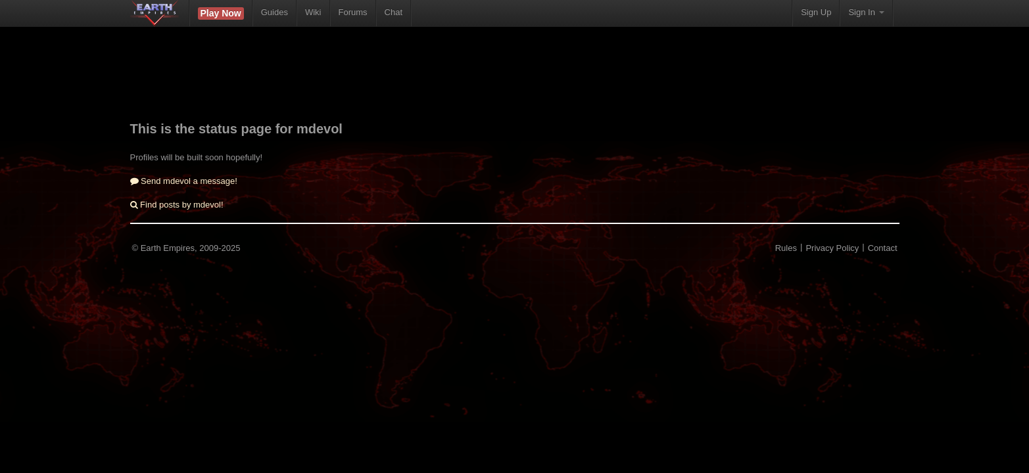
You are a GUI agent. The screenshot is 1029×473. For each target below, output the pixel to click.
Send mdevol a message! (183, 181)
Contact (882, 248)
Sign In (866, 12)
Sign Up (816, 12)
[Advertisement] (514, 82)
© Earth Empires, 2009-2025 (186, 248)
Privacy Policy (832, 248)
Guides (274, 12)
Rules (786, 248)
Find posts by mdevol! (177, 205)
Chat (393, 12)
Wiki (313, 12)
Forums (353, 12)
